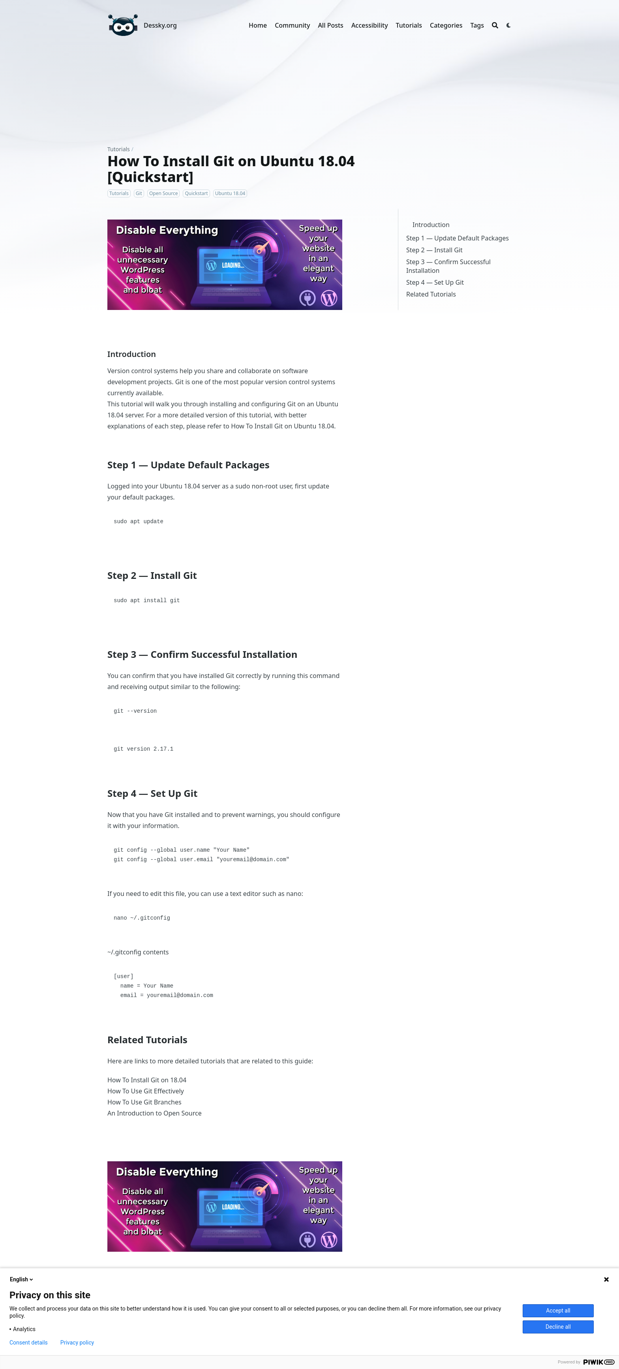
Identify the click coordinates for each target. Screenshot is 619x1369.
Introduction (431, 224)
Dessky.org (160, 25)
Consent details (28, 1342)
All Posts (330, 25)
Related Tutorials (431, 294)
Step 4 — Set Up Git (435, 282)
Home (258, 25)
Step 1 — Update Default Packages (457, 238)
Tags (477, 25)
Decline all (558, 1327)
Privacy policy (77, 1342)
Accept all (558, 1310)
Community (292, 25)
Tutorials (409, 25)
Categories (446, 25)
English (22, 1279)
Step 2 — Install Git (434, 250)
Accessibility (369, 25)
